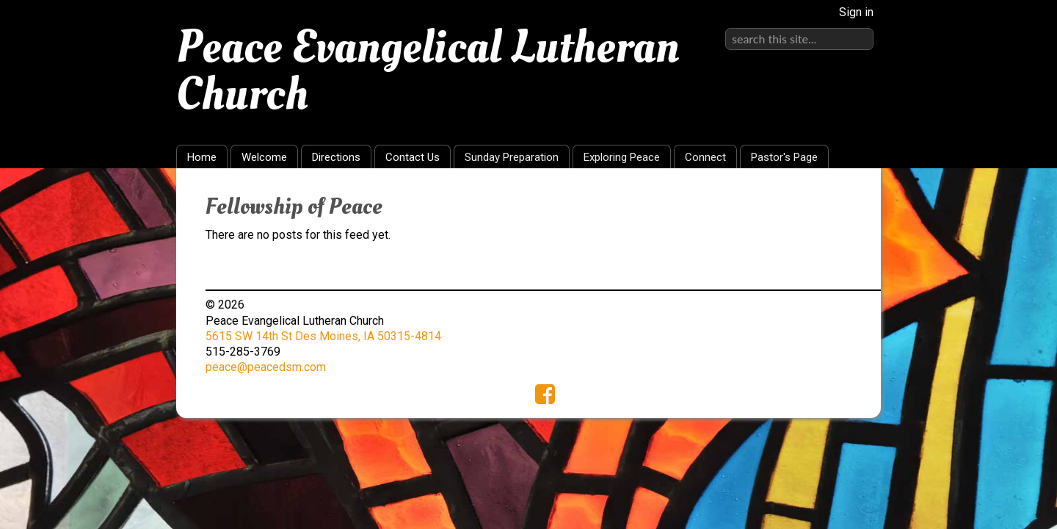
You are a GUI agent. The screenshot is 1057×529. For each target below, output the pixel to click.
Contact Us (412, 157)
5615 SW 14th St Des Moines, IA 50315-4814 (323, 336)
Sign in (856, 12)
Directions (336, 157)
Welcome (264, 157)
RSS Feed (841, 202)
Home (202, 157)
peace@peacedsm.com (266, 367)
